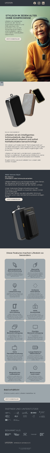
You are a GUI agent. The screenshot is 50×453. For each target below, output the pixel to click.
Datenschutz (25, 443)
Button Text (9, 443)
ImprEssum (17, 443)
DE (2, 82)
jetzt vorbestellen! (13, 39)
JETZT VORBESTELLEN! (12, 399)
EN (2, 84)
